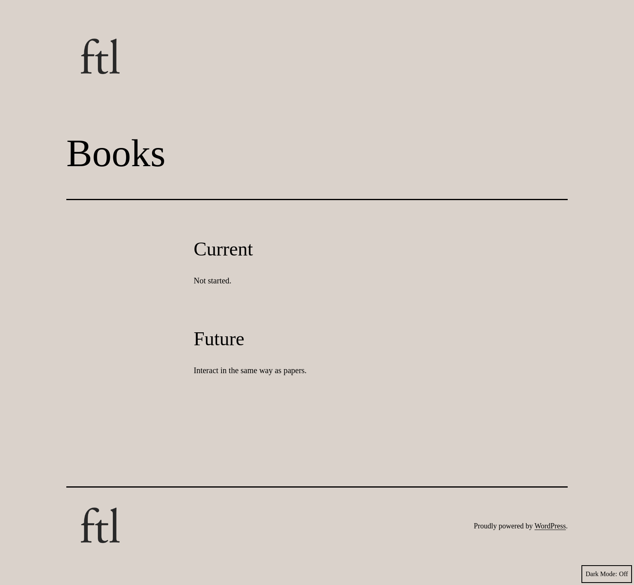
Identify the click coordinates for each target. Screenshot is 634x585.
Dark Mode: (606, 574)
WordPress (550, 526)
